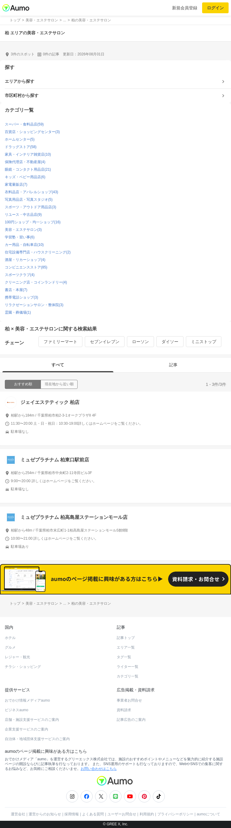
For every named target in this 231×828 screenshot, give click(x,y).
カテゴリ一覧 (127, 676)
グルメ (10, 647)
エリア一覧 (126, 647)
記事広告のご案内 (131, 719)
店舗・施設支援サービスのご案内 (32, 719)
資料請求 (124, 710)
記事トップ (126, 638)
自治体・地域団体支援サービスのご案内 (37, 739)
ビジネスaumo (16, 710)
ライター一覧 (127, 666)
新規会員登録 (184, 7)
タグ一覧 (124, 657)
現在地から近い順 (59, 384)
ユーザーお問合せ (121, 814)
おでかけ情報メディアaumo (27, 700)
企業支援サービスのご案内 (26, 729)
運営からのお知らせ (45, 814)
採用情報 (71, 814)
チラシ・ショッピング (23, 666)
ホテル (10, 638)
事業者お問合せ (129, 700)
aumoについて (208, 814)
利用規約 (147, 814)
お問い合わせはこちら (99, 769)
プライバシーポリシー (175, 814)
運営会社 (18, 814)
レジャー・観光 (17, 657)
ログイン (215, 7)
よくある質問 (93, 814)
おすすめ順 (23, 384)
